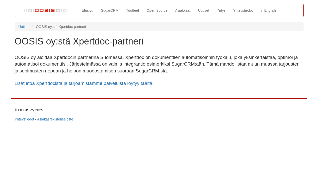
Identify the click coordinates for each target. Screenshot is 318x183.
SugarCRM (109, 10)
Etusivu (87, 10)
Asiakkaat (183, 10)
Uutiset (203, 10)
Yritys (221, 10)
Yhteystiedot (243, 10)
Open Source (157, 10)
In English (268, 10)
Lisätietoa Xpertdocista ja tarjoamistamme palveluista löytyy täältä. (84, 83)
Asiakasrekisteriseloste (55, 119)
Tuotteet (132, 10)
